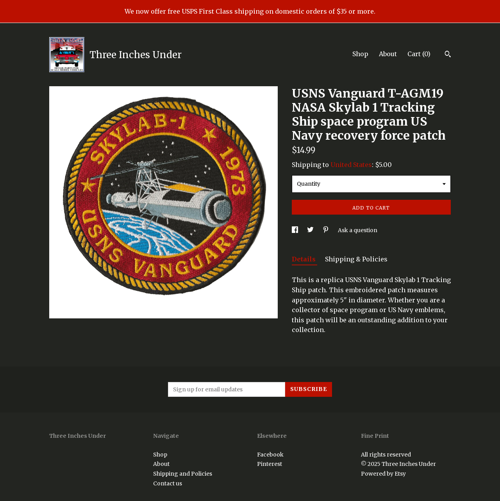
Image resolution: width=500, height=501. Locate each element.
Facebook (270, 454)
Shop (360, 54)
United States (351, 165)
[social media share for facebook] (295, 230)
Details (304, 259)
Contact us (167, 483)
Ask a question (357, 230)
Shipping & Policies (356, 259)
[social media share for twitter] (311, 230)
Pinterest (269, 463)
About (388, 54)
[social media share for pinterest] (326, 230)
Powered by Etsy (383, 473)
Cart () (418, 54)
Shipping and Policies (182, 473)
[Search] (448, 55)
